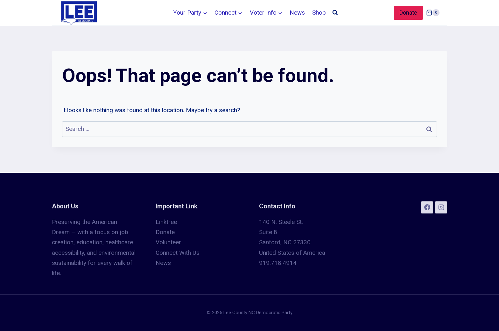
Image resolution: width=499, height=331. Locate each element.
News (297, 12)
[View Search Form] (335, 12)
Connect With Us (178, 252)
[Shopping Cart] (432, 12)
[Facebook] (427, 207)
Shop (319, 12)
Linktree (166, 222)
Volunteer (168, 242)
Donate (408, 12)
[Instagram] (441, 207)
